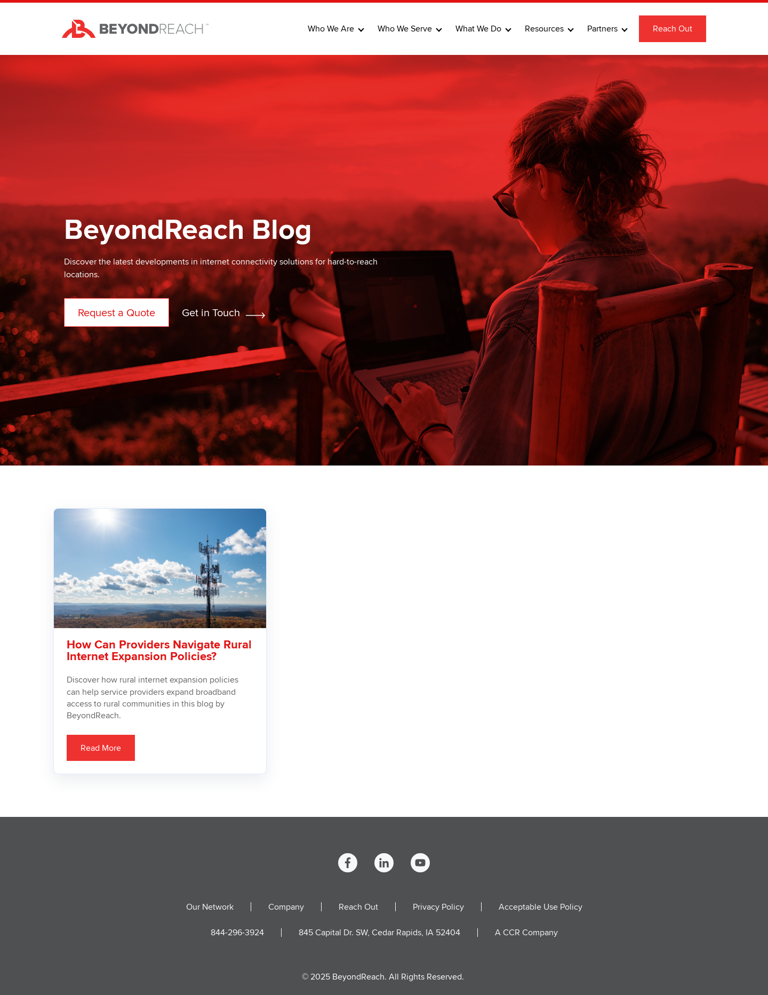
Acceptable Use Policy (540, 906)
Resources (544, 29)
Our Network (210, 906)
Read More (101, 748)
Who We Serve (405, 29)
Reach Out (672, 28)
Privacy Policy (438, 906)
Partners (602, 29)
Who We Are (331, 29)
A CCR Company (526, 932)
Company (286, 906)
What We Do (478, 29)
